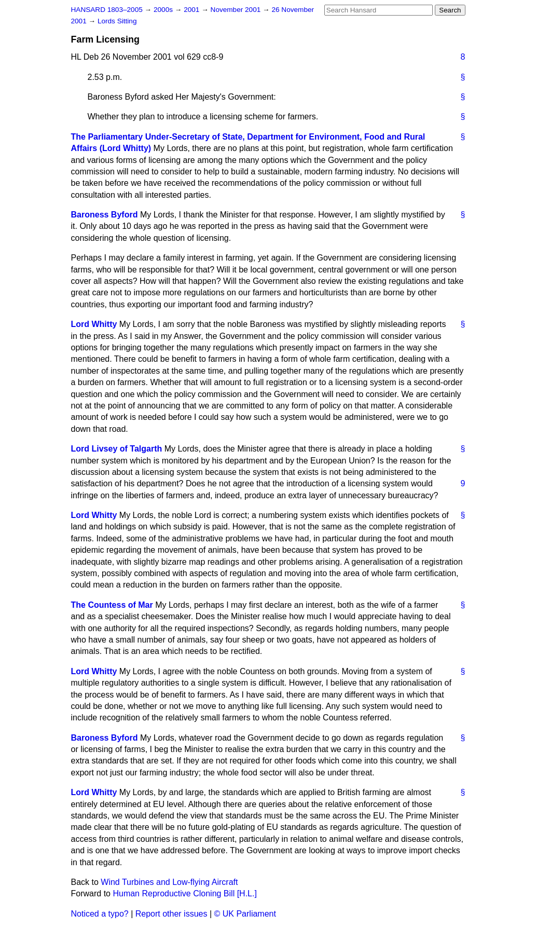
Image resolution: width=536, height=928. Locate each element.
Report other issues (171, 913)
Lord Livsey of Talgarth (116, 448)
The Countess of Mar (112, 605)
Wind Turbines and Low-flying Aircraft (169, 882)
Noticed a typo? (100, 913)
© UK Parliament (245, 913)
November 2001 (237, 9)
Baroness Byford (104, 214)
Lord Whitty (94, 324)
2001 (192, 9)
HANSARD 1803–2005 (107, 9)
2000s (164, 9)
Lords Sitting (117, 21)
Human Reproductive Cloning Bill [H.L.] (184, 893)
